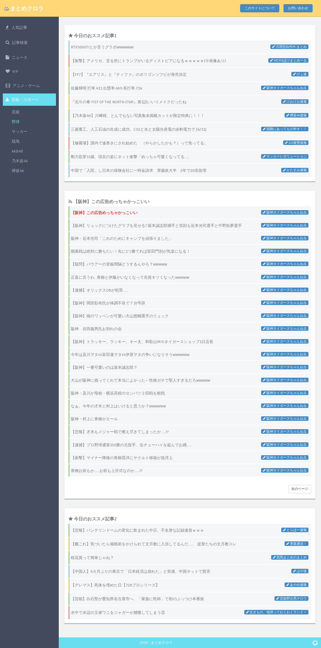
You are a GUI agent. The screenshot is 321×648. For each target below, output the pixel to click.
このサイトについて (260, 8)
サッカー (19, 133)
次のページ (299, 489)
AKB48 (17, 152)
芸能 (16, 113)
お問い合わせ (298, 8)
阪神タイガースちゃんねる (286, 212)
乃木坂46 (20, 162)
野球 (16, 123)
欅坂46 (18, 172)
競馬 (16, 142)
